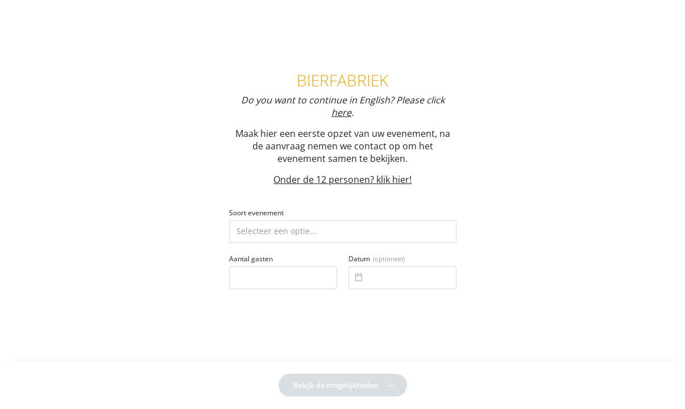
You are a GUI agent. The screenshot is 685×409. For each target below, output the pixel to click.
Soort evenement (256, 213)
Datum (376, 259)
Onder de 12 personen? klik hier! (342, 179)
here (341, 112)
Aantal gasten (251, 259)
